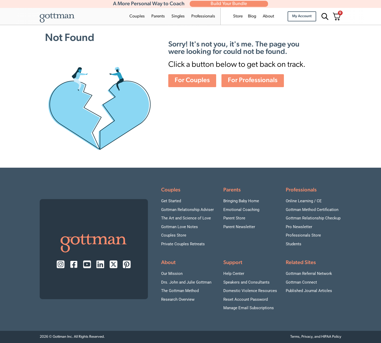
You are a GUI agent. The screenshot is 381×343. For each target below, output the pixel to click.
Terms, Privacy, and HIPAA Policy (315, 337)
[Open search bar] (324, 16)
